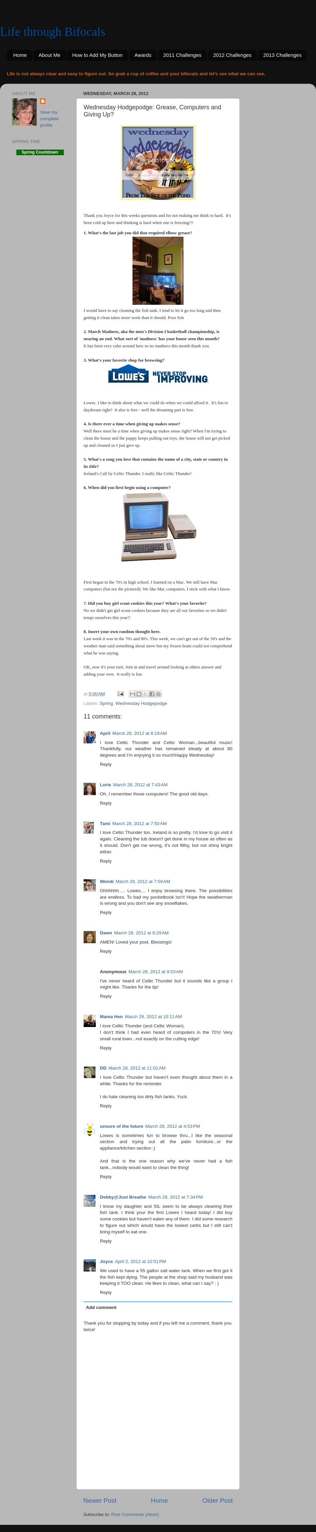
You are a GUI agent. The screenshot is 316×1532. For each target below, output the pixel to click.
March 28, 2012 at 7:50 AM (139, 823)
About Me (49, 55)
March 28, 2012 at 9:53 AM (155, 971)
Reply (106, 764)
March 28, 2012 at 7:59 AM (143, 881)
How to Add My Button (97, 55)
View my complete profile (49, 119)
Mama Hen (111, 1016)
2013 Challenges (282, 55)
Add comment (101, 1307)
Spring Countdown (40, 152)
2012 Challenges (232, 55)
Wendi (106, 881)
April (105, 733)
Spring (106, 703)
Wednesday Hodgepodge (141, 703)
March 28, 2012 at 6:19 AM (139, 733)
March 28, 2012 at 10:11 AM (153, 1016)
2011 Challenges (182, 55)
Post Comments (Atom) (135, 1514)
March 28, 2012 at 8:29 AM (141, 932)
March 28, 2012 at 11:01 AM (137, 1068)
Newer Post (100, 1500)
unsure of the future (121, 1126)
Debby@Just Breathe (123, 1197)
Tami (105, 823)
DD (103, 1068)
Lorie (105, 784)
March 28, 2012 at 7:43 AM (140, 784)
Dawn (106, 932)
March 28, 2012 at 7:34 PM (175, 1197)
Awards (143, 55)
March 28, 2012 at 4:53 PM (172, 1126)
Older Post (218, 1500)
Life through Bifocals (52, 31)
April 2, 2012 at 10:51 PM (140, 1261)
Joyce (106, 1261)
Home (20, 55)
